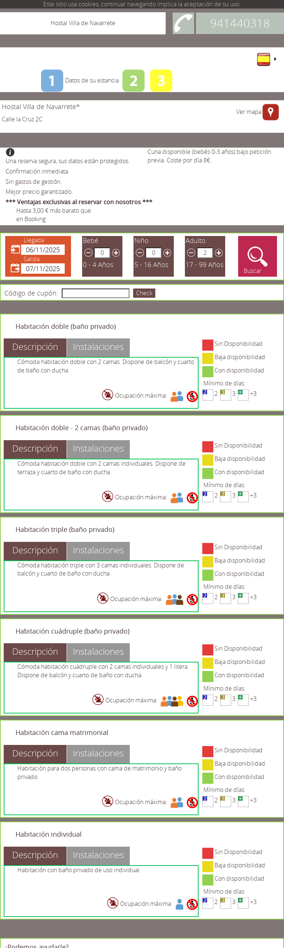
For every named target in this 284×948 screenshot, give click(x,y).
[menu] (266, 59)
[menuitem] (266, 59)
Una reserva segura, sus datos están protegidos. (68, 161)
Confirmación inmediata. (38, 171)
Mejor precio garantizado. (39, 192)
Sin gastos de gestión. (34, 182)
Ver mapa (248, 112)
